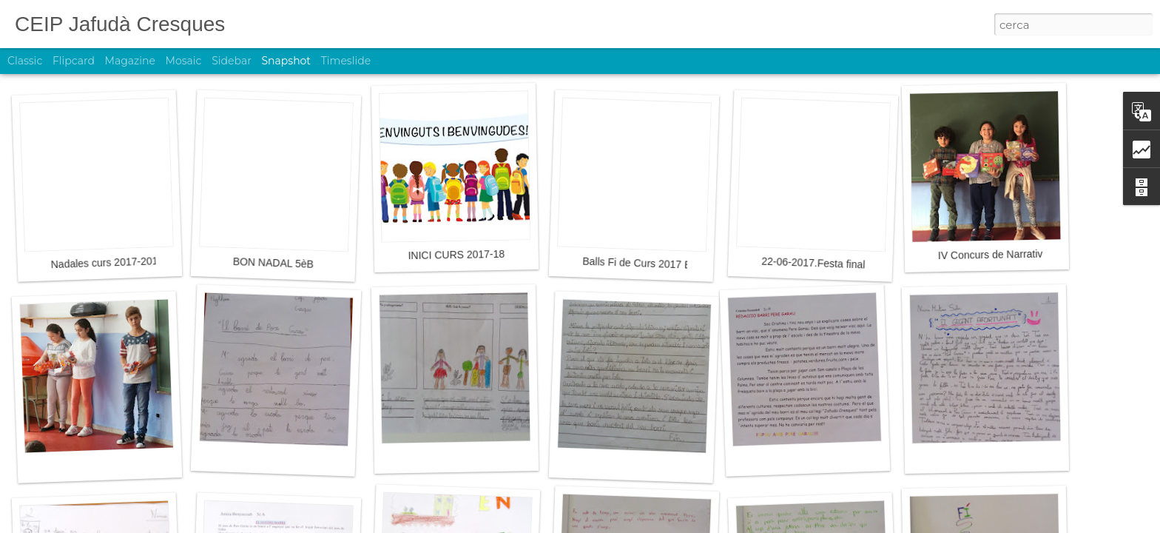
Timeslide (346, 60)
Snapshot (286, 60)
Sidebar (232, 60)
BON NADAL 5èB (273, 262)
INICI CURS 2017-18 (456, 254)
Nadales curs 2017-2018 (106, 262)
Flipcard (74, 60)
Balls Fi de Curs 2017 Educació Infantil (671, 264)
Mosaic (184, 60)
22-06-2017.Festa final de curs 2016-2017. (859, 264)
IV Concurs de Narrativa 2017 (1006, 254)
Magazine (130, 60)
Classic (24, 60)
